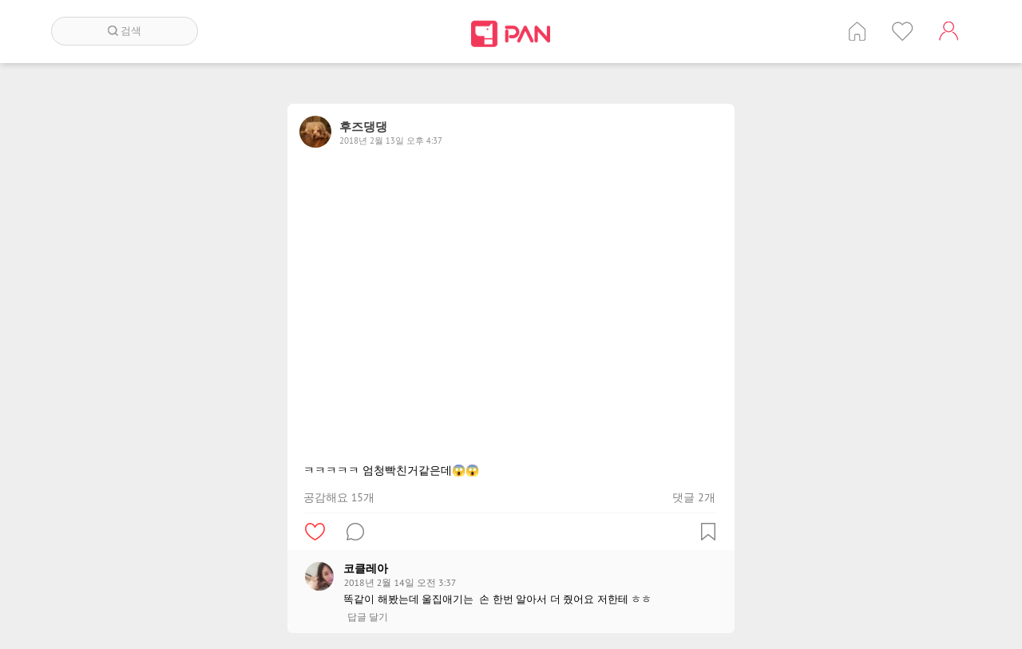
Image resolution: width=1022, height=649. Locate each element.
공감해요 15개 (338, 497)
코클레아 (365, 568)
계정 (948, 31)
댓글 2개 (693, 497)
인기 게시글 (902, 31)
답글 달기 (367, 617)
